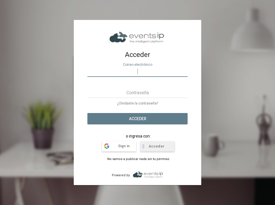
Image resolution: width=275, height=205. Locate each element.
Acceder (137, 118)
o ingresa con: (138, 136)
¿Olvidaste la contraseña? (137, 103)
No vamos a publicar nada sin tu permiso (138, 159)
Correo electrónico (137, 65)
